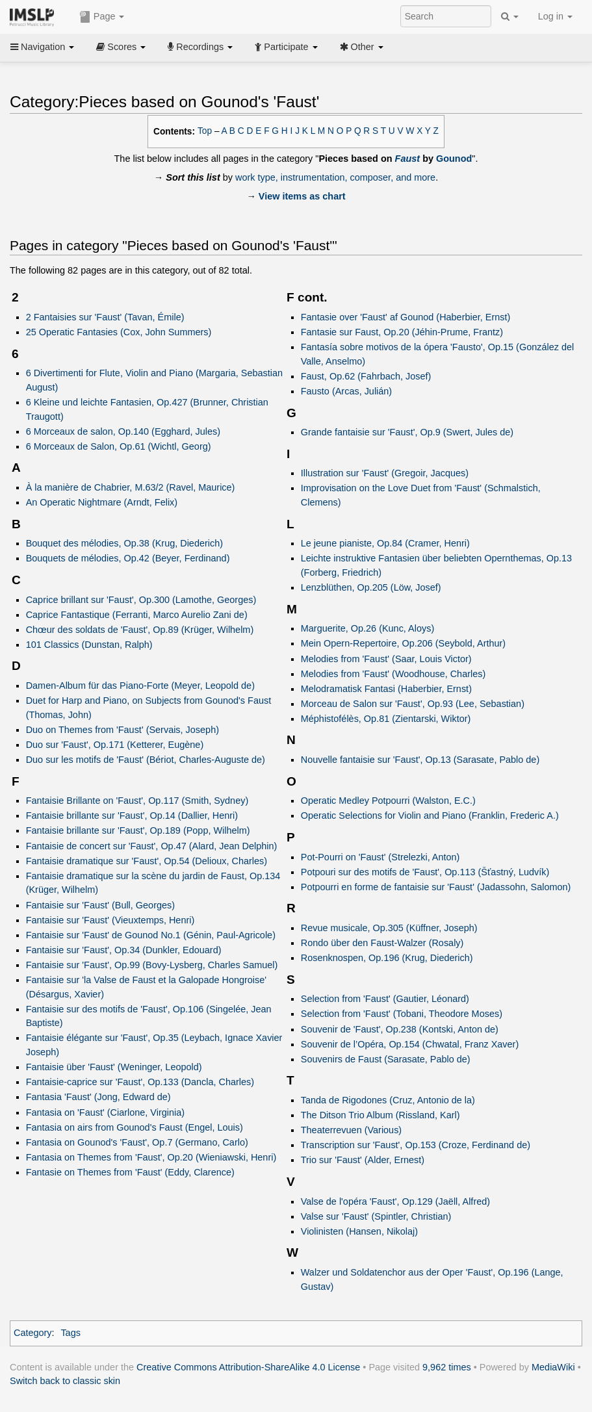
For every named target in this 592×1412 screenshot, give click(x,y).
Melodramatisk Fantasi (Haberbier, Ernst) (386, 689)
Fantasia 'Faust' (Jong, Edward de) (98, 1097)
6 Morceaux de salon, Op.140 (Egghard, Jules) (123, 431)
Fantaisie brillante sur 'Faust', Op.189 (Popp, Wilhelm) (138, 830)
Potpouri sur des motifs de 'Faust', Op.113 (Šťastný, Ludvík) (425, 872)
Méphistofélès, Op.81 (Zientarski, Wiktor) (386, 718)
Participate (286, 47)
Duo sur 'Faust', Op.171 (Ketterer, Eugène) (115, 744)
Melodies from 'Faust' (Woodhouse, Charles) (393, 674)
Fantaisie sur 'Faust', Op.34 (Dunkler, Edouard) (124, 950)
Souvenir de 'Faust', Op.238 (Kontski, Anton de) (399, 1029)
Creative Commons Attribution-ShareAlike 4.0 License (248, 1367)
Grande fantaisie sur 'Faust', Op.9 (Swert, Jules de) (407, 432)
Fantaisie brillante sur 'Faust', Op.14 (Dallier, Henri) (132, 815)
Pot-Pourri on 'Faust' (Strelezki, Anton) (380, 857)
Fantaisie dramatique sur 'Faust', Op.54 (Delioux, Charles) (146, 861)
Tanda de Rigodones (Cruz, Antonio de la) (388, 1100)
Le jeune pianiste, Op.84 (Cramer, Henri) (385, 543)
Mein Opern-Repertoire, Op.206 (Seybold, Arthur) (403, 643)
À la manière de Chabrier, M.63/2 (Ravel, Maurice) (130, 487)
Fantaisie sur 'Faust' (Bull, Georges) (100, 905)
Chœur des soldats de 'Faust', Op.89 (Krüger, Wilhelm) (140, 629)
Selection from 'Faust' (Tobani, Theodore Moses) (401, 1013)
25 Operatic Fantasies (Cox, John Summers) (119, 332)
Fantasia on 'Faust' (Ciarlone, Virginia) (105, 1112)
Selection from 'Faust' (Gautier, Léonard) (385, 999)
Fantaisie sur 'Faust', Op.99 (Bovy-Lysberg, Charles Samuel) (152, 965)
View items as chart (302, 196)
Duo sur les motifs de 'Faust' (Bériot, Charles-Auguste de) (145, 759)
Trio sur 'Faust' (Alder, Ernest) (362, 1160)
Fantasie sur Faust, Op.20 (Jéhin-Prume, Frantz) (402, 332)
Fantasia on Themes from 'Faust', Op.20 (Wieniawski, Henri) (151, 1157)
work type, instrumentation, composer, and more (335, 177)
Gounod (454, 158)
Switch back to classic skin (65, 1381)
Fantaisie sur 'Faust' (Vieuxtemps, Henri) (110, 920)
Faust (407, 158)
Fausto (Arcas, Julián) (346, 391)
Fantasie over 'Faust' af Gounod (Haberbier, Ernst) (406, 317)
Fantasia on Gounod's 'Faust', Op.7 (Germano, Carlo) (137, 1142)
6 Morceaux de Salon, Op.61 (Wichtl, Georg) (118, 446)
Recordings (200, 47)
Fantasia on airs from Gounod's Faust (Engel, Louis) (134, 1127)
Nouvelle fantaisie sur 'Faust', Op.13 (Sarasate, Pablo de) (420, 759)
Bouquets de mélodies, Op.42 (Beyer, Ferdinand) (128, 558)
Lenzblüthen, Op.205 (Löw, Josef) (371, 587)
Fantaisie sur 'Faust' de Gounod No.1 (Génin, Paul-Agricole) (151, 935)
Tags (70, 1333)
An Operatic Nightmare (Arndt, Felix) (101, 502)
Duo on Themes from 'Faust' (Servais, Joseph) (122, 730)
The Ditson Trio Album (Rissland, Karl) (380, 1115)
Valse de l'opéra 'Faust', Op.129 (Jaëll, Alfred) (395, 1201)
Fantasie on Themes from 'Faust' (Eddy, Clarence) (130, 1172)
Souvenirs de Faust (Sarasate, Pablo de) (385, 1059)
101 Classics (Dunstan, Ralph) (89, 644)
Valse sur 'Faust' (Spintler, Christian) (376, 1216)
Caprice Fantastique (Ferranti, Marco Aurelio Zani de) (137, 615)
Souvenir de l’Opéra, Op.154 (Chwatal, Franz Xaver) (410, 1044)
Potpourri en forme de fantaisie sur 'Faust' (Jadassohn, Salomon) (436, 887)
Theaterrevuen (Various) (351, 1130)
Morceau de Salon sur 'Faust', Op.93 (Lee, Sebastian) (412, 704)
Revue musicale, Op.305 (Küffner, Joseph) (389, 928)
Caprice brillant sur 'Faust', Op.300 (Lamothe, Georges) (141, 600)
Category (33, 1333)
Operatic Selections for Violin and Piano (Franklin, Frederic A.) (430, 815)
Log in (555, 16)
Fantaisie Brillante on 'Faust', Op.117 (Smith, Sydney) (137, 800)
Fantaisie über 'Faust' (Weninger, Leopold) (114, 1067)
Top (205, 131)
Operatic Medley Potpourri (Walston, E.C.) (388, 800)
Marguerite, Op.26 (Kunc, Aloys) (367, 628)
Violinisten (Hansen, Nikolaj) (359, 1231)
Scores (121, 47)
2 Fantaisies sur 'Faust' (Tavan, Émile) (105, 317)
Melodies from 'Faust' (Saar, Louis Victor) (386, 659)
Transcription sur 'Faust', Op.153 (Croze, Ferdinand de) (415, 1145)
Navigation (42, 47)
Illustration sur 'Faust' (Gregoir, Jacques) (385, 473)
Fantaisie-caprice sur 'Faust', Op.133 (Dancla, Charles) (140, 1082)
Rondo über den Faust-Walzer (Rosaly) (382, 943)
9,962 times (446, 1367)
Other (361, 47)
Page (102, 17)
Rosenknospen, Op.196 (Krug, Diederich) (387, 958)
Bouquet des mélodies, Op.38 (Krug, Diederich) (124, 543)
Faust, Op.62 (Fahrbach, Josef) (366, 376)
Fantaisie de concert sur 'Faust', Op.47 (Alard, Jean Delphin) (151, 846)
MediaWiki (553, 1367)
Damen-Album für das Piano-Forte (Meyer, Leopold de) (140, 685)
